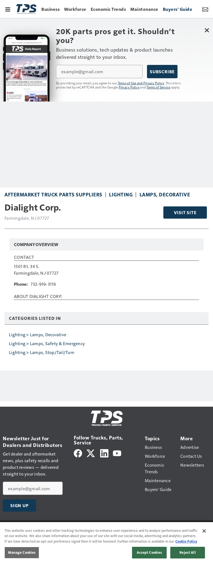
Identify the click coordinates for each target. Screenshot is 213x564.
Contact (24, 257)
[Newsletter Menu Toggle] (205, 8)
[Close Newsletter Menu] (206, 30)
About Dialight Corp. (38, 296)
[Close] (204, 531)
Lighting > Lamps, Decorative (37, 334)
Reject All (187, 552)
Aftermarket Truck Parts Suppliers (53, 194)
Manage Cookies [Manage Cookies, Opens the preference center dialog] (22, 552)
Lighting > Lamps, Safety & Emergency (47, 343)
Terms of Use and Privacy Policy (141, 83)
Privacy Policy (129, 87)
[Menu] (7, 8)
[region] (106, 543)
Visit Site (185, 212)
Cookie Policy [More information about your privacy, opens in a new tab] (186, 541)
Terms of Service (158, 87)
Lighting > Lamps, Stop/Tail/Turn (41, 352)
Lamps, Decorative (165, 194)
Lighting (121, 194)
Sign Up (19, 505)
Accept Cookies (149, 552)
